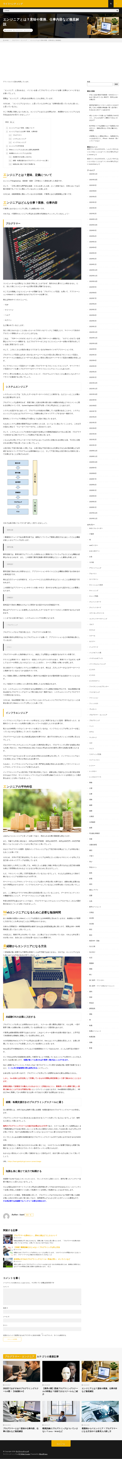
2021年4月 (93, 422)
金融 (90, 1026)
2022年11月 (93, 333)
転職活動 (92, 1020)
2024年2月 (93, 256)
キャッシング (93, 582)
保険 (90, 787)
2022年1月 (93, 372)
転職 (90, 1009)
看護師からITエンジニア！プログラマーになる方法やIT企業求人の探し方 (99, 1430)
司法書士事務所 (94, 820)
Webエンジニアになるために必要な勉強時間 (22, 150)
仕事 (90, 782)
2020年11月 (93, 450)
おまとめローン (94, 543)
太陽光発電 (93, 831)
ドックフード (93, 637)
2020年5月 (93, 483)
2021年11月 (93, 383)
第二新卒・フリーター (96, 965)
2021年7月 (93, 406)
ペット (91, 715)
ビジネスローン (94, 671)
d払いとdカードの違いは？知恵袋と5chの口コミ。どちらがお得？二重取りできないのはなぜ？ (104, 117)
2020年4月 (93, 489)
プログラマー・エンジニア (22, 30)
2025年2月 (93, 211)
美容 (90, 981)
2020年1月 (93, 500)
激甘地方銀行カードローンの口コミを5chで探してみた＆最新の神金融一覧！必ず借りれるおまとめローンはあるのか (104, 107)
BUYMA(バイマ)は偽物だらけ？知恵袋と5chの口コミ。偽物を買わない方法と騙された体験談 (104, 127)
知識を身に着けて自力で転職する (22, 164)
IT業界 (91, 526)
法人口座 (92, 931)
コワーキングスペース (96, 604)
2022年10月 (93, 339)
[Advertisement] (61, 59)
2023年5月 (93, 306)
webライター (93, 537)
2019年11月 (93, 511)
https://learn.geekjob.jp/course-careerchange (24, 1161)
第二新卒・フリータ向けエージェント (102, 970)
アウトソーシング (95, 560)
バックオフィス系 (95, 643)
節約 (90, 976)
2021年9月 (93, 394)
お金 (90, 548)
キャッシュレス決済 (96, 576)
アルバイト (93, 565)
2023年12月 (93, 267)
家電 (90, 865)
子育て (91, 843)
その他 (91, 554)
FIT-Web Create (24, 1454)
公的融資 (92, 809)
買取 (90, 998)
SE (90, 532)
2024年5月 (93, 239)
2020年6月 (93, 478)
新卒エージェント (95, 893)
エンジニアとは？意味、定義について (20, 128)
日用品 (91, 898)
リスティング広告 (95, 743)
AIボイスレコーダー (96, 521)
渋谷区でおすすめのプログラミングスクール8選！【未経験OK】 (21, 1390)
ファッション (93, 687)
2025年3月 (93, 206)
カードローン (93, 571)
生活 (90, 942)
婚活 (90, 837)
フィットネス (93, 693)
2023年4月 (93, 311)
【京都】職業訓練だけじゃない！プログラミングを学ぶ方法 (37, 1247)
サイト (5, 1325)
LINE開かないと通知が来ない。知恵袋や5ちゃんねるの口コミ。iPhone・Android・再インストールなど (104, 137)
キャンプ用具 (93, 587)
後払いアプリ (93, 876)
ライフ (91, 737)
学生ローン (93, 854)
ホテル (91, 720)
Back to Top (61, 1444)
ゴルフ (91, 615)
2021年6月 (93, 411)
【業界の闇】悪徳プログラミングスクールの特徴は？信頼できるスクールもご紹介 (60, 1391)
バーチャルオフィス (96, 648)
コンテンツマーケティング (98, 609)
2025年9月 (93, 184)
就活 (90, 870)
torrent (91, 153)
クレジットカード (95, 593)
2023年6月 (93, 300)
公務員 (91, 804)
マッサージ (93, 726)
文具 (90, 887)
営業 (90, 826)
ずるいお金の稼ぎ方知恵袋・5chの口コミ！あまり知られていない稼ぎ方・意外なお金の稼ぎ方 (104, 97)
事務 (90, 770)
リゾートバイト (94, 748)
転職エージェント (95, 1015)
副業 (90, 815)
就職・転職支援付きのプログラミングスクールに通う (29, 160)
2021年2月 (93, 433)
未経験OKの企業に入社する (20, 157)
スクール (92, 626)
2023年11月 (93, 272)
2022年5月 (93, 350)
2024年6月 (93, 233)
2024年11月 (93, 217)
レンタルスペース (95, 765)
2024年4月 (93, 245)
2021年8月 (93, 400)
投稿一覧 (28, 1215)
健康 (90, 793)
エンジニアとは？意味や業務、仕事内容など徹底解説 (99, 1390)
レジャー (92, 754)
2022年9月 (93, 344)
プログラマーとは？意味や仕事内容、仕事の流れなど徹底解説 (21, 1430)
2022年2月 (93, 367)
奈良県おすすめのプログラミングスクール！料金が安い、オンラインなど (42, 1259)
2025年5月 (93, 200)
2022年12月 (93, 328)
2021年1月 (93, 439)
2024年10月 (93, 222)
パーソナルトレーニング (97, 654)
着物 (90, 954)
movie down (93, 163)
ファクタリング (94, 682)
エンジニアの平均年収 (15, 146)
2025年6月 (93, 195)
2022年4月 (93, 356)
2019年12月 (93, 505)
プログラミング (94, 709)
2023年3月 (93, 317)
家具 (90, 859)
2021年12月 (93, 378)
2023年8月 (93, 289)
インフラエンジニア (17, 142)
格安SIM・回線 (94, 926)
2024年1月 (93, 261)
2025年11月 (93, 172)
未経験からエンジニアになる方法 (18, 153)
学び (90, 848)
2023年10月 (93, 278)
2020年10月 (93, 455)
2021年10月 (93, 389)
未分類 (91, 904)
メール (6, 1316)
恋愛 (90, 881)
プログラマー (15, 135)
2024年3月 (93, 250)
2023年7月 (93, 295)
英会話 (91, 987)
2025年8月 (93, 189)
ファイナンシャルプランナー (99, 676)
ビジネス (92, 659)
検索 (88, 82)
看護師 (91, 948)
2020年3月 (93, 494)
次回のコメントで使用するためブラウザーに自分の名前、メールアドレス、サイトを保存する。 (35, 1335)
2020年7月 (93, 472)
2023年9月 (93, 283)
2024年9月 (93, 228)
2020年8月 (93, 467)
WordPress (43, 1454)
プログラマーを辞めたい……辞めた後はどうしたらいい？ (35, 1235)
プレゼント (93, 698)
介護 (90, 776)
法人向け (92, 937)
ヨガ (90, 732)
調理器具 (92, 992)
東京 (90, 915)
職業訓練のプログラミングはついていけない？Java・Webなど (60, 1430)
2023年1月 (93, 322)
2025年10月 (93, 178)
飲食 (90, 1031)
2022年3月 (93, 361)
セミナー (92, 632)
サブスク (92, 621)
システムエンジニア (17, 139)
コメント (6, 1286)
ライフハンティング (22, 1451)
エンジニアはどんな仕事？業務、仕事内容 (21, 131)
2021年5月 (93, 417)
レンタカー (93, 759)
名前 (5, 1308)
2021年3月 (93, 428)
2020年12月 (93, 444)
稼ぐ (90, 959)
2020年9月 (93, 461)
